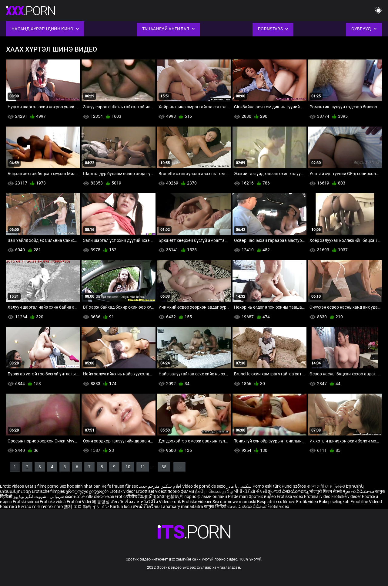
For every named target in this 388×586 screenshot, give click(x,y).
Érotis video (278, 506)
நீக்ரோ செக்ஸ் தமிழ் (214, 491)
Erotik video (307, 501)
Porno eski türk (267, 486)
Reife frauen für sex (120, 486)
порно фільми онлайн (205, 496)
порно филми (181, 491)
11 (142, 466)
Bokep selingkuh (334, 501)
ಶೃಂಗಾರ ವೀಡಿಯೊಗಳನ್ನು (288, 491)
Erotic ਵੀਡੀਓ (126, 496)
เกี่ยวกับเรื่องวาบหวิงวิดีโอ (135, 501)
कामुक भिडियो (215, 506)
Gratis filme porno (42, 486)
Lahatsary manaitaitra (182, 506)
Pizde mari (238, 496)
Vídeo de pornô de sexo (204, 486)
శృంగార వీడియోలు (359, 491)
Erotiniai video (317, 496)
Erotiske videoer (346, 496)
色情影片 (175, 496)
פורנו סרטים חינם (47, 506)
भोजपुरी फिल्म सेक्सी (325, 491)
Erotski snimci (26, 501)
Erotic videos (12, 486)
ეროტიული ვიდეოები (87, 491)
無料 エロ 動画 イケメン (86, 506)
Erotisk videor (122, 491)
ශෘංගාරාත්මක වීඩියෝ (247, 506)
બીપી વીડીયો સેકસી (250, 491)
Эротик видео (263, 496)
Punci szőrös (294, 486)
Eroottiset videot (152, 491)
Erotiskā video (290, 496)
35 (164, 466)
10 (127, 466)
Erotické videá (53, 501)
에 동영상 (101, 501)
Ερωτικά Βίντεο (16, 506)
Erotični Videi (79, 501)
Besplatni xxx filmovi (276, 501)
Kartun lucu (121, 506)
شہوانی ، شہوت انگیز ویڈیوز (39, 496)
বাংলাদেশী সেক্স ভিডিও (326, 486)
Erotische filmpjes (48, 491)
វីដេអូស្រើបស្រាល (152, 496)
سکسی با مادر (239, 486)
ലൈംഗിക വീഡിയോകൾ (90, 496)
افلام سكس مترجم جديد (160, 486)
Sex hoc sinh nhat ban (80, 486)
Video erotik (170, 501)
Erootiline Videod (366, 501)
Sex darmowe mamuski (234, 501)
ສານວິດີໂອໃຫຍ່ (147, 506)
